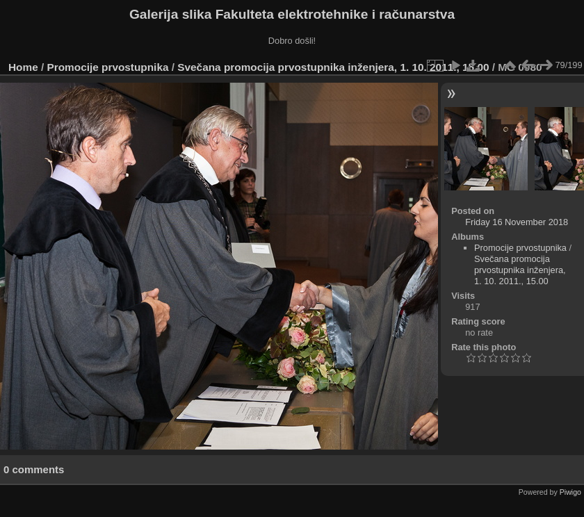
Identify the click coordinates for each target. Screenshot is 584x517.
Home (23, 67)
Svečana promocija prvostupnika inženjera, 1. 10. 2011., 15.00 (333, 67)
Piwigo (570, 492)
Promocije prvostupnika (108, 67)
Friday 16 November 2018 (516, 222)
